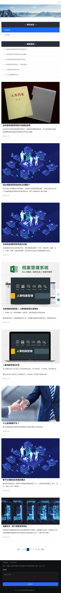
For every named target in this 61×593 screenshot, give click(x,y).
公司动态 (7, 35)
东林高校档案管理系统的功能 (15, 59)
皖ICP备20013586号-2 (41, 590)
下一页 (37, 549)
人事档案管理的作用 (12, 69)
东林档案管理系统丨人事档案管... (17, 64)
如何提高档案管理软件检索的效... (17, 49)
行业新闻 (7, 30)
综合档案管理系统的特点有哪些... (17, 54)
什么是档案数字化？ (12, 74)
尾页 (42, 549)
